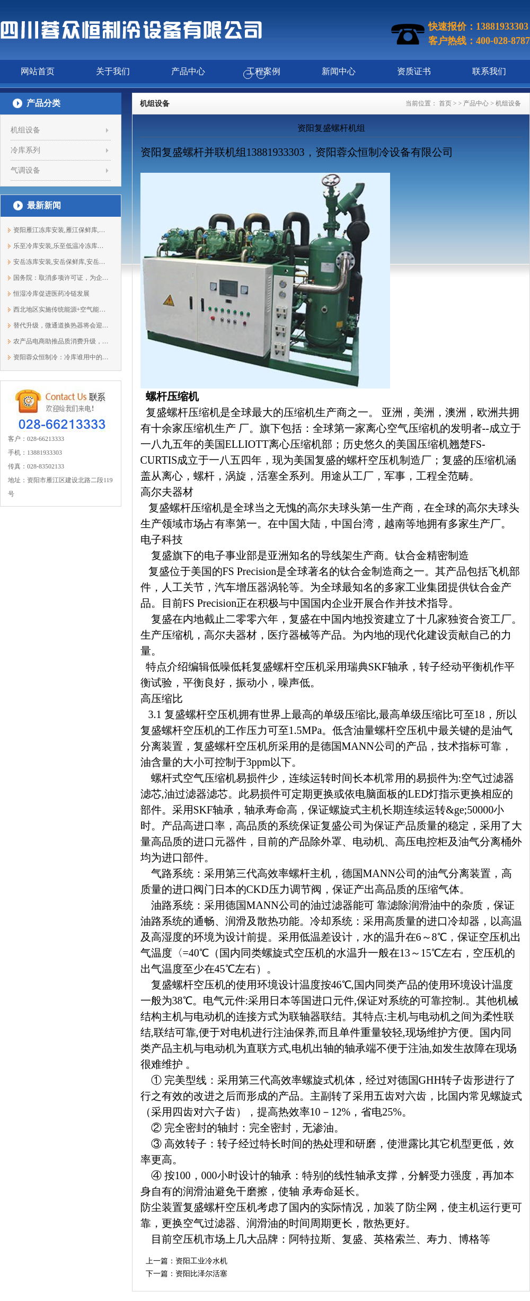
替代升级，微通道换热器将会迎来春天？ (61, 325)
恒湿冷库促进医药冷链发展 (51, 293)
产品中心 (476, 103)
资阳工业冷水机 (201, 1261)
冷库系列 (25, 150)
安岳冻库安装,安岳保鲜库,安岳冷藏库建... (61, 261)
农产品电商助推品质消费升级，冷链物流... (61, 341)
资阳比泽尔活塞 (201, 1274)
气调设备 (25, 170)
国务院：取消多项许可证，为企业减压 (61, 277)
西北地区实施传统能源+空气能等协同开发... (61, 309)
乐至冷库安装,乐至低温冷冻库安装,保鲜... (61, 246)
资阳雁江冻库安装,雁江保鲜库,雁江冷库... (61, 230)
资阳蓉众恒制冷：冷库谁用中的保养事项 (61, 357)
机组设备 (25, 130)
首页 (445, 103)
